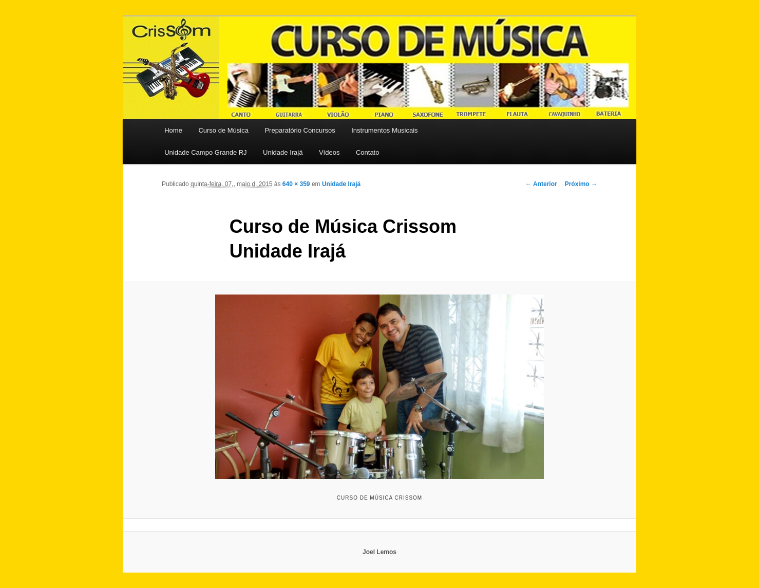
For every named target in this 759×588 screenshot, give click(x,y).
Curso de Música (223, 130)
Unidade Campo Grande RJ (205, 152)
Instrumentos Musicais (384, 130)
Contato (368, 152)
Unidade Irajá (282, 152)
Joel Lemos (379, 552)
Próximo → (581, 184)
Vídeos (329, 152)
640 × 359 (296, 184)
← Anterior (541, 184)
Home (173, 130)
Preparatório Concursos (299, 130)
